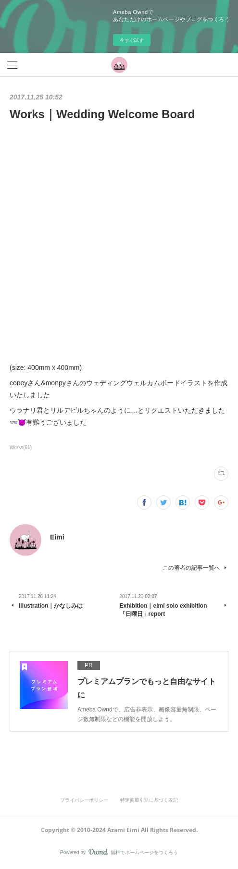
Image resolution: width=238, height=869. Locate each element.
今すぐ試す (132, 40)
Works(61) (21, 447)
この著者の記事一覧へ (195, 567)
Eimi (57, 537)
